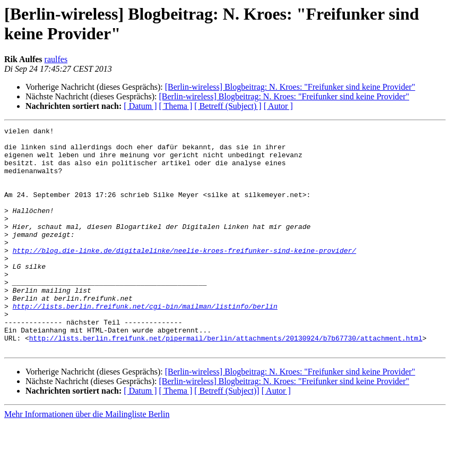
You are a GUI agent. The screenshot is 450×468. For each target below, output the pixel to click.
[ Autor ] (278, 105)
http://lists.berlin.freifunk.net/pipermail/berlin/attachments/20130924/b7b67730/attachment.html (225, 381)
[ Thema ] (176, 105)
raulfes (56, 59)
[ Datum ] (140, 105)
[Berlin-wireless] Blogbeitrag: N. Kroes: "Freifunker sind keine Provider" (290, 86)
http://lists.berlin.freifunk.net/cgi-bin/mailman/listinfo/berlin (145, 342)
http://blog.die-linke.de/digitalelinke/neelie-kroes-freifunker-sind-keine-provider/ (184, 275)
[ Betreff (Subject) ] (227, 105)
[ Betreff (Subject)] (226, 435)
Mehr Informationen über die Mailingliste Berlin (86, 458)
